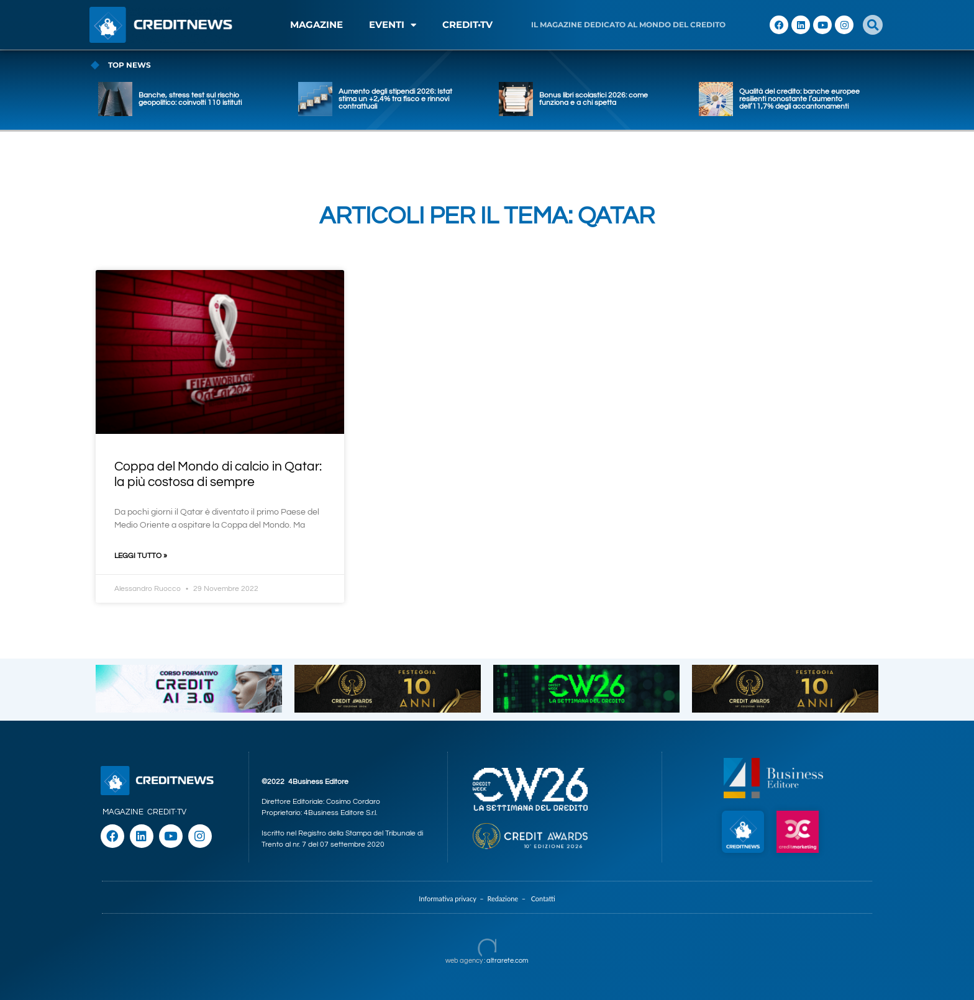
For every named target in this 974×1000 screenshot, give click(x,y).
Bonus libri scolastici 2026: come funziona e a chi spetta (593, 99)
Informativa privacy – (453, 898)
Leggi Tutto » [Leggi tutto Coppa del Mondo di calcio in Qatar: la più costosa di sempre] (140, 556)
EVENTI (392, 25)
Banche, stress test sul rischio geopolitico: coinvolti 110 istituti (190, 99)
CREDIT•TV (467, 24)
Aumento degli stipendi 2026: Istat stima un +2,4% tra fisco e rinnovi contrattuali (395, 99)
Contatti (543, 898)
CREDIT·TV (166, 812)
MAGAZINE (316, 24)
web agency (464, 960)
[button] (873, 25)
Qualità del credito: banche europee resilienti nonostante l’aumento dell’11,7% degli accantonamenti (799, 99)
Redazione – (508, 898)
